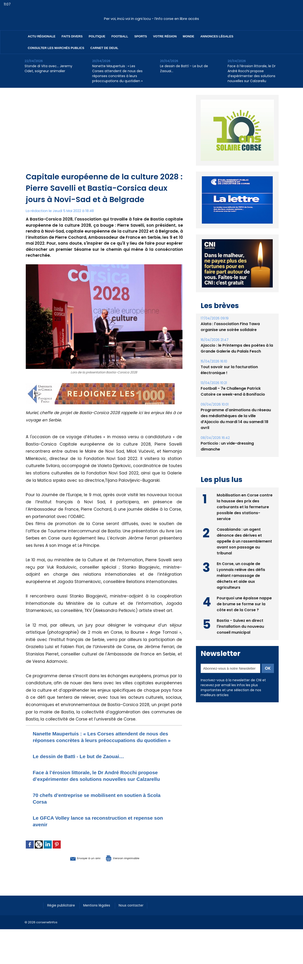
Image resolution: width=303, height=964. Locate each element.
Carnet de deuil (104, 48)
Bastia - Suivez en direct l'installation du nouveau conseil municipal (240, 637)
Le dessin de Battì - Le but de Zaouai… (184, 68)
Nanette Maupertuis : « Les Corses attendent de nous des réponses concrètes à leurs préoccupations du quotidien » (117, 73)
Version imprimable (128, 871)
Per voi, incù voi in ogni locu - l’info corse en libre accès (151, 18)
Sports (140, 36)
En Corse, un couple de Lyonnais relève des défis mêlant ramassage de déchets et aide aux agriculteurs (241, 586)
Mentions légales (101, 918)
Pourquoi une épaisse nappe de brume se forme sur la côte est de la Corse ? (244, 614)
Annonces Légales (216, 36)
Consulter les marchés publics (56, 48)
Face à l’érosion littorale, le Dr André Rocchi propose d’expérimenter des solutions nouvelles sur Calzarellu (252, 73)
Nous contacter (138, 918)
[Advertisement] (104, 135)
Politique (97, 36)
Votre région (165, 36)
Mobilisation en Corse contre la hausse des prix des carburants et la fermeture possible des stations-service (245, 517)
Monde (188, 36)
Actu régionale (42, 36)
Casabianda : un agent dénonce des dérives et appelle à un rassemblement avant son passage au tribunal (244, 551)
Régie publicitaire (62, 918)
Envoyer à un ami (78, 871)
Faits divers (72, 36)
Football (119, 36)
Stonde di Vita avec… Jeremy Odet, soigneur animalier (48, 68)
